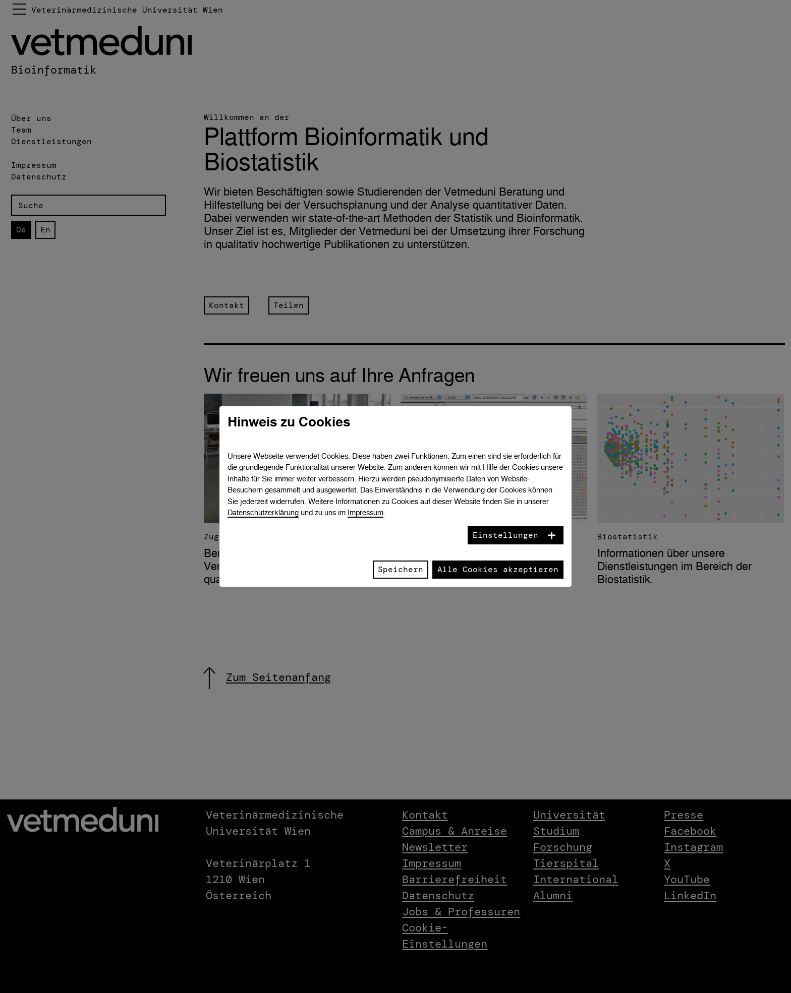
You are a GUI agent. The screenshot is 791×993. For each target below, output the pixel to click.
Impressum (365, 512)
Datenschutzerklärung (263, 512)
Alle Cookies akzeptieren (497, 569)
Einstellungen (505, 535)
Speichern (400, 569)
